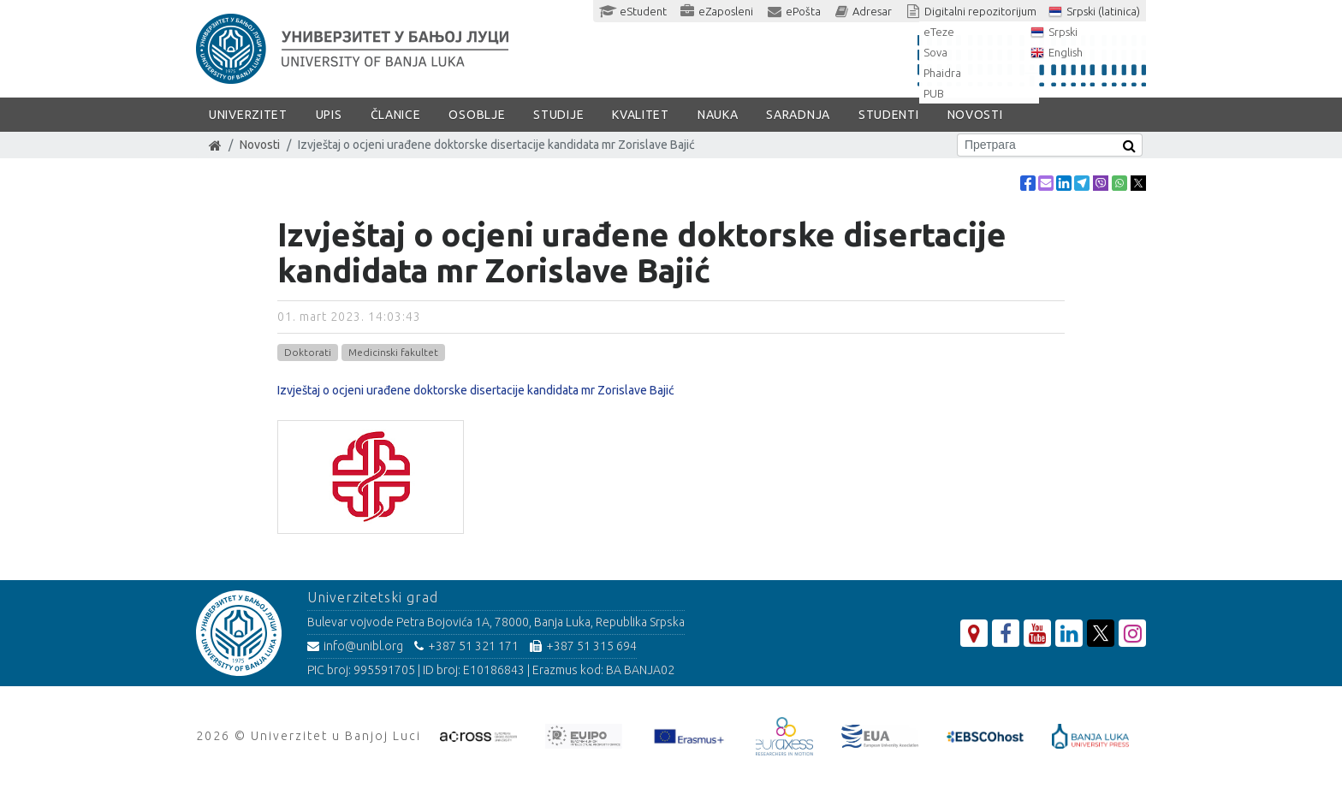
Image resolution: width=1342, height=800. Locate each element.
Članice (396, 114)
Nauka (718, 114)
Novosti (975, 114)
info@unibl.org (355, 646)
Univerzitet (248, 114)
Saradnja (798, 114)
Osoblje (476, 114)
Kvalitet (640, 114)
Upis (329, 114)
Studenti (888, 114)
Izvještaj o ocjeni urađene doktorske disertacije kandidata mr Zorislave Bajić (475, 390)
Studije (558, 114)
